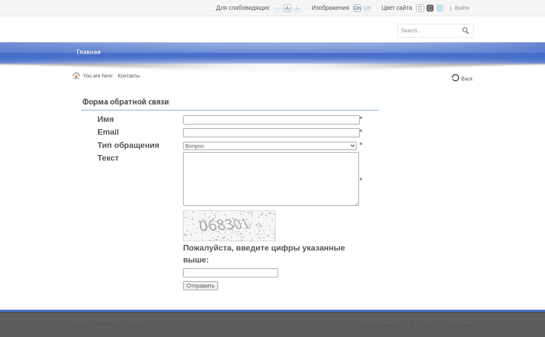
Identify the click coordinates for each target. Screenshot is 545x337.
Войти (462, 8)
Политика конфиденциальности (369, 325)
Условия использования (446, 325)
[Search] (435, 30)
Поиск (464, 29)
